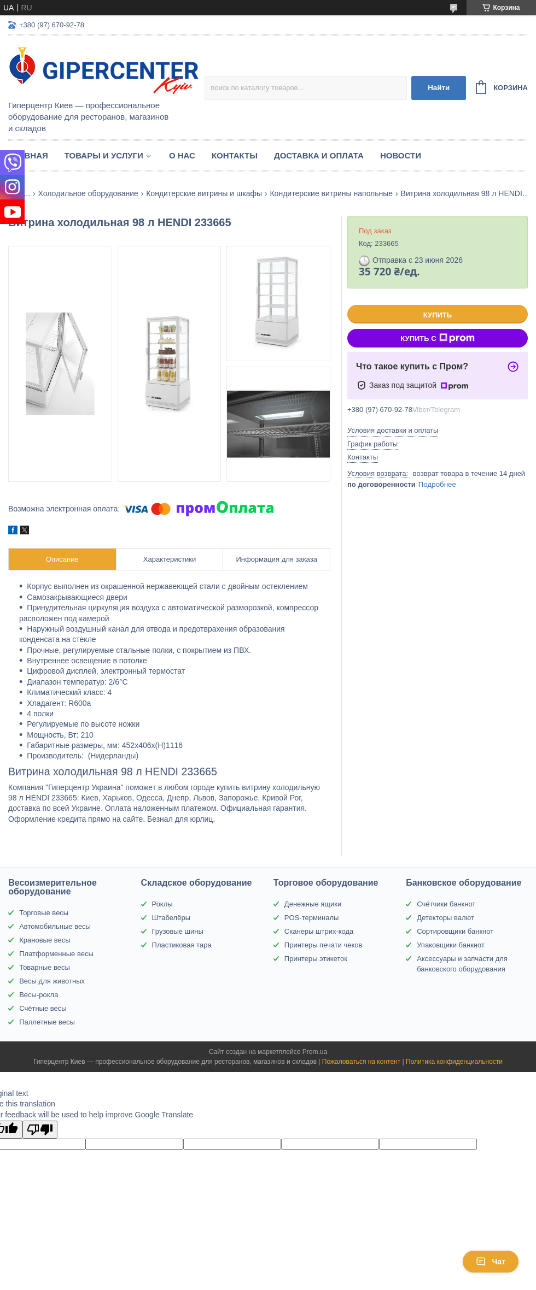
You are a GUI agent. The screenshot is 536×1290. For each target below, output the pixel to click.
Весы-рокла (38, 995)
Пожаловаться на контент (361, 1061)
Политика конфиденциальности (454, 1061)
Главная (28, 155)
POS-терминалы (311, 918)
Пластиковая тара (182, 945)
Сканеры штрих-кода (318, 931)
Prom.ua (314, 1052)
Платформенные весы (56, 954)
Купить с (437, 338)
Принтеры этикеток (315, 959)
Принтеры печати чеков (323, 945)
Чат (490, 1262)
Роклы (162, 904)
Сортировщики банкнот (455, 931)
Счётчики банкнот (446, 904)
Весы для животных (52, 981)
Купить (437, 315)
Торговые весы (43, 913)
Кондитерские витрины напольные (331, 193)
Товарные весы (44, 967)
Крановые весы (44, 940)
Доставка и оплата (319, 155)
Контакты (235, 155)
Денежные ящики (312, 904)
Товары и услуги (104, 155)
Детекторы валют (445, 918)
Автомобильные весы (55, 926)
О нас (182, 155)
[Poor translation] (39, 1130)
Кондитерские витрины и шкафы (204, 193)
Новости (400, 155)
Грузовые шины (177, 931)
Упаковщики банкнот (451, 945)
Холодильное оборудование (88, 193)
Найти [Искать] (439, 88)
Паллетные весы (47, 1022)
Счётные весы (42, 1008)
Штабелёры (171, 918)
